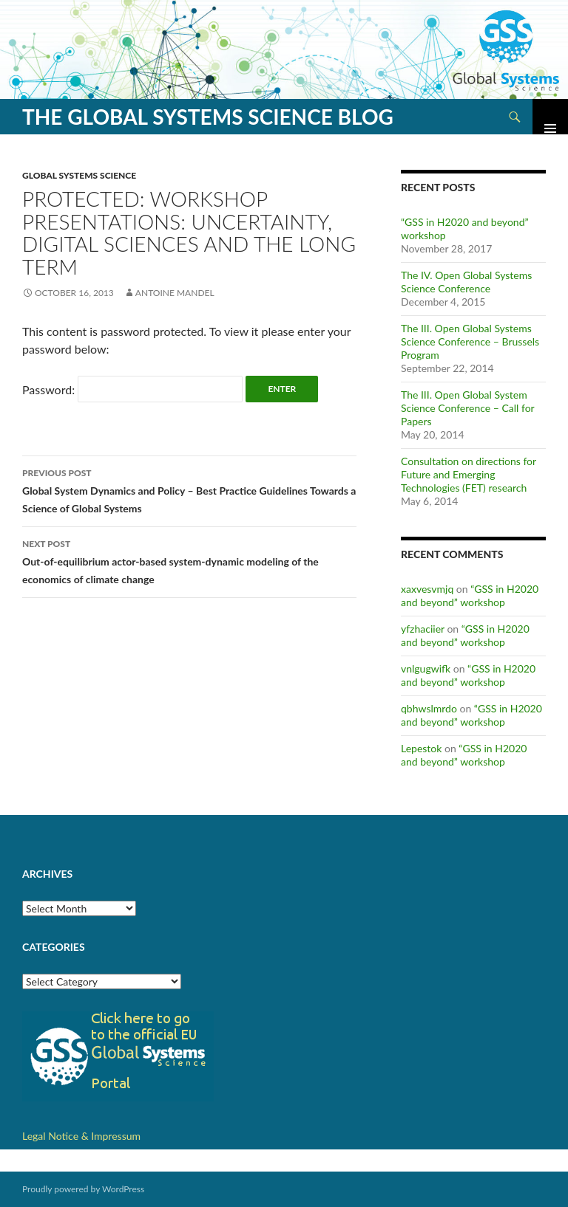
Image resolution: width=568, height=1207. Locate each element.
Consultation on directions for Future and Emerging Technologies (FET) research (468, 474)
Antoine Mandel (174, 292)
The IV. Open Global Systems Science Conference (466, 282)
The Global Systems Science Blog (207, 116)
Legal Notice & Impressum (81, 1135)
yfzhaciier (422, 628)
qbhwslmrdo (429, 708)
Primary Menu (550, 116)
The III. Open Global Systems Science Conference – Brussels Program (470, 341)
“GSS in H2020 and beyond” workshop (469, 595)
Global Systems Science (79, 175)
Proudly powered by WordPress (83, 1188)
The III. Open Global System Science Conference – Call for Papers (467, 407)
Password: (132, 389)
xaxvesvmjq (427, 588)
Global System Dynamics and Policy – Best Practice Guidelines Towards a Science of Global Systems (189, 489)
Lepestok (421, 748)
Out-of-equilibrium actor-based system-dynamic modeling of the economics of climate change (189, 560)
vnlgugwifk (425, 668)
